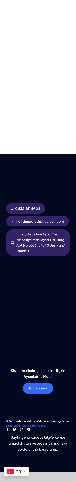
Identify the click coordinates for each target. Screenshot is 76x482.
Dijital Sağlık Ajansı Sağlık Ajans (25, 425)
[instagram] (21, 429)
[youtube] (28, 429)
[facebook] (7, 429)
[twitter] (14, 429)
